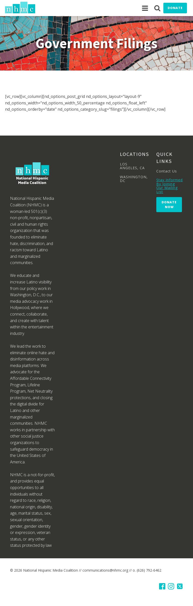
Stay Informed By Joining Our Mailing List (169, 186)
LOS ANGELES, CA (132, 166)
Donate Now (169, 204)
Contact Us (166, 171)
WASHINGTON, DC (134, 179)
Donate (175, 8)
